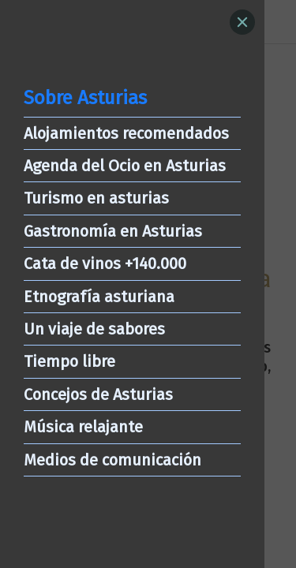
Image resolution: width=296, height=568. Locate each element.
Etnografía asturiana (99, 296)
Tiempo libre (69, 361)
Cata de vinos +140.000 (105, 263)
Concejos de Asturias (98, 394)
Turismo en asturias (96, 198)
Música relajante (83, 426)
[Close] (242, 22)
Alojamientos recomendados (126, 133)
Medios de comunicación (112, 459)
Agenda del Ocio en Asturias (125, 165)
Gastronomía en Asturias (113, 231)
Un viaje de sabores (94, 329)
